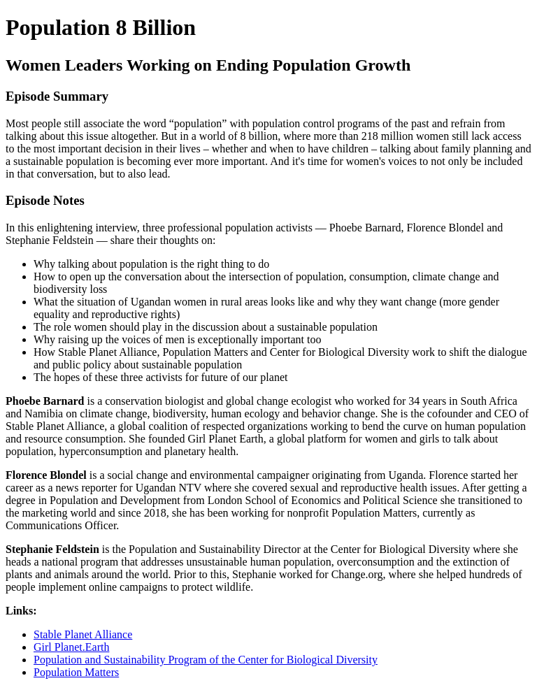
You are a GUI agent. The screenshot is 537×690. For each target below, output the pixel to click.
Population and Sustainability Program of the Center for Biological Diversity (206, 660)
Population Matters (76, 672)
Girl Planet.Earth (71, 647)
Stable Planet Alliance (83, 634)
